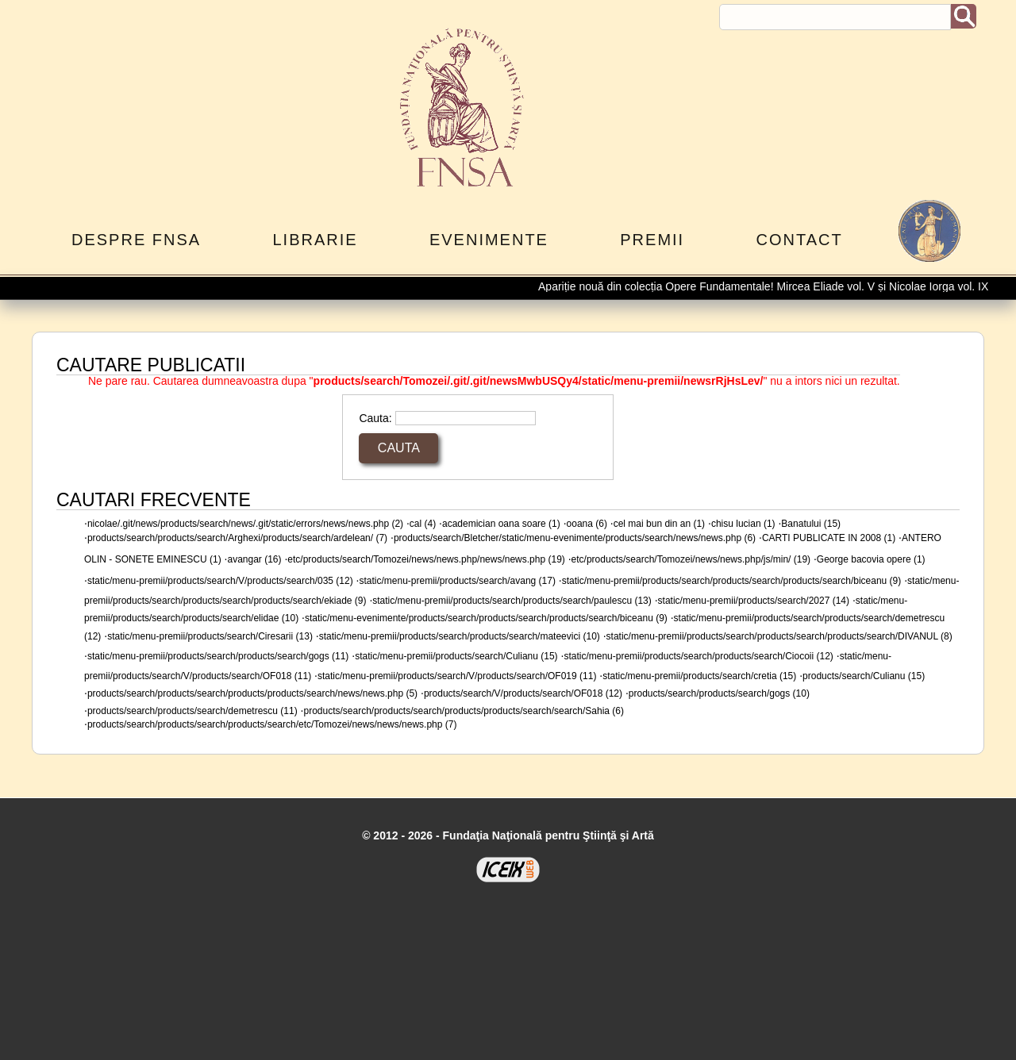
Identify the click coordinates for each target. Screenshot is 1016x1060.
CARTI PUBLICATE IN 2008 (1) (828, 537)
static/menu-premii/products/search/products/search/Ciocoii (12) (698, 656)
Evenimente (488, 239)
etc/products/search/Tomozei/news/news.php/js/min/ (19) (691, 559)
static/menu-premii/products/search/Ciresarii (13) (210, 636)
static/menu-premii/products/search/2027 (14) (753, 600)
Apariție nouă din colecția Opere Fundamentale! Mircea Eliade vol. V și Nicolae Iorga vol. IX (768, 286)
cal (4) (423, 523)
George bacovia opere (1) (871, 559)
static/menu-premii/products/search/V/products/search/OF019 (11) (457, 676)
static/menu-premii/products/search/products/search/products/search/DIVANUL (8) (779, 636)
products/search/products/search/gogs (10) (719, 693)
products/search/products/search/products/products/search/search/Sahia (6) (463, 710)
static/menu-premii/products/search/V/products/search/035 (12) (220, 580)
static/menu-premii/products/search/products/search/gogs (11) (217, 656)
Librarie (314, 239)
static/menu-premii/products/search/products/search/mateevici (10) (459, 636)
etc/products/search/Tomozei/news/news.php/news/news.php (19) (426, 559)
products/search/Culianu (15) (863, 676)
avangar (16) (254, 559)
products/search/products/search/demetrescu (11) (192, 710)
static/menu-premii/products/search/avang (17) (458, 580)
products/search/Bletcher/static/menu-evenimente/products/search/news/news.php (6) (575, 537)
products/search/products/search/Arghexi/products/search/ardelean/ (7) (237, 537)
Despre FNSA (136, 239)
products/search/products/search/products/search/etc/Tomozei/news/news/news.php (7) (272, 724)
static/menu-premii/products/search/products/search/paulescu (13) (512, 600)
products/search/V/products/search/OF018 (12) (523, 693)
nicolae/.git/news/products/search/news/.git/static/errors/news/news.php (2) (245, 523)
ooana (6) (587, 523)
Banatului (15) (811, 523)
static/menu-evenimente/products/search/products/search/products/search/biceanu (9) (486, 618)
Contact (799, 239)
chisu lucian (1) (743, 523)
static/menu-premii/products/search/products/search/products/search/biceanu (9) (732, 580)
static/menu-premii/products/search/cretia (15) (699, 676)
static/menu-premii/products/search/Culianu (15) (456, 656)
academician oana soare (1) (501, 523)
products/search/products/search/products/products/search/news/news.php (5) (252, 693)
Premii (652, 239)
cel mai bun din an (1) (659, 523)
